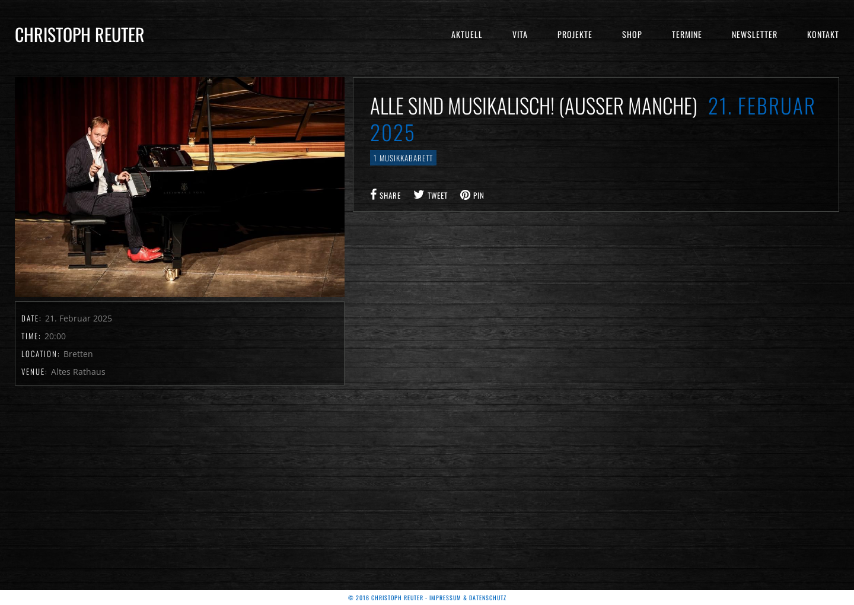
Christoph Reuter (80, 34)
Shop (632, 34)
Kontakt (823, 34)
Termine (687, 34)
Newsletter (754, 34)
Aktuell (467, 34)
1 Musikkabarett (403, 158)
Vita (520, 34)
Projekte (574, 34)
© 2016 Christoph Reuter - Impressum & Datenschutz (427, 597)
